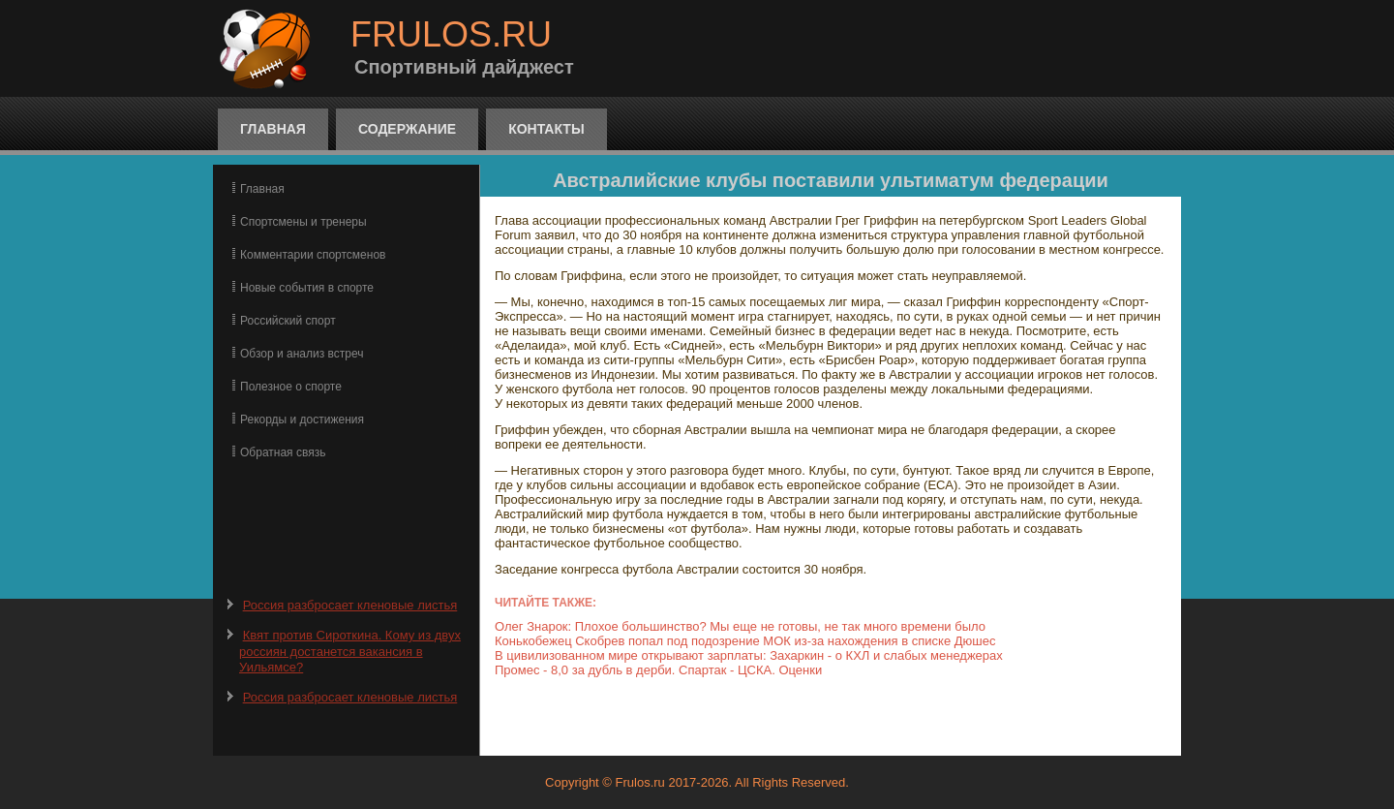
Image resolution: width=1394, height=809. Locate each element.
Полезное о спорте (291, 386)
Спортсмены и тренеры (303, 222)
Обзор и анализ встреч (301, 353)
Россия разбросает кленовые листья (350, 605)
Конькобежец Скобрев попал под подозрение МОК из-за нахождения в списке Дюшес (745, 641)
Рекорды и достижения (302, 419)
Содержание (407, 129)
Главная (273, 129)
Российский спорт (288, 320)
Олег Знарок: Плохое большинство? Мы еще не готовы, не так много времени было (740, 626)
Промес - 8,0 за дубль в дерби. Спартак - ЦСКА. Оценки (658, 670)
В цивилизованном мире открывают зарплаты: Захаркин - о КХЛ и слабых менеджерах (749, 655)
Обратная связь (282, 452)
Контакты (546, 129)
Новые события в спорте (307, 288)
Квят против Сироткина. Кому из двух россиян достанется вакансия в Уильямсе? (350, 651)
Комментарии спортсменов (312, 255)
